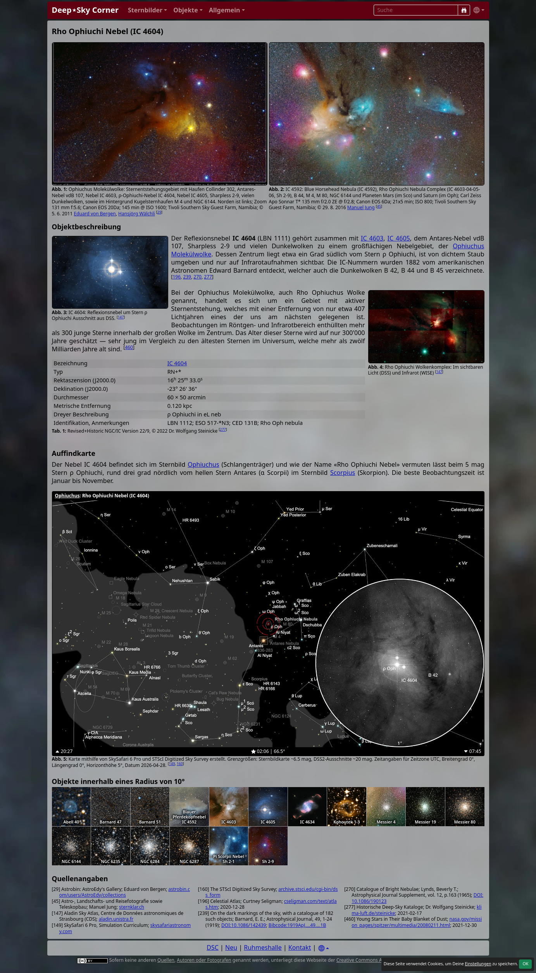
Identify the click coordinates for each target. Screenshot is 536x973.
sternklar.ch (131, 907)
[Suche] (464, 10)
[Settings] (323, 948)
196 (176, 276)
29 (159, 212)
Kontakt (299, 947)
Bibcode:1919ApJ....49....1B (297, 925)
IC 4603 (372, 238)
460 (129, 347)
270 (197, 276)
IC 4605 (399, 238)
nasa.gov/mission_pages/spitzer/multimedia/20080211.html (417, 922)
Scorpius (342, 472)
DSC (213, 947)
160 (180, 763)
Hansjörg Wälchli (136, 213)
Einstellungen (478, 963)
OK (525, 963)
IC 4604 (177, 363)
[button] (147, 10)
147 (121, 317)
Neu (231, 947)
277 (208, 276)
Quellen (165, 960)
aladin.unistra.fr (116, 919)
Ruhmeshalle (263, 947)
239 (187, 276)
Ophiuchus (203, 464)
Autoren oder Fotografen (204, 960)
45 (379, 206)
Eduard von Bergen (94, 213)
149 (172, 763)
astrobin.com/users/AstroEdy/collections (124, 892)
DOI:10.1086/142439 (243, 925)
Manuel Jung (361, 207)
